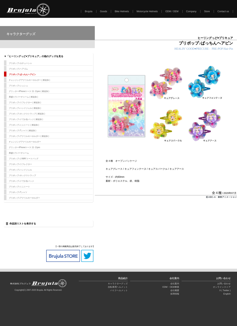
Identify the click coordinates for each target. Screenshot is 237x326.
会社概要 (174, 290)
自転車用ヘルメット (118, 287)
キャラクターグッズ (118, 283)
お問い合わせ (224, 283)
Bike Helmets (122, 11)
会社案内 (174, 283)
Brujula (88, 11)
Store (207, 11)
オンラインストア (222, 287)
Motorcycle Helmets (147, 11)
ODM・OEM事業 (170, 287)
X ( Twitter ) (225, 290)
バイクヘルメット (119, 290)
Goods (103, 11)
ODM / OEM (171, 11)
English (227, 294)
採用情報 (174, 294)
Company (191, 11)
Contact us (223, 11)
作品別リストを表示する (22, 223)
